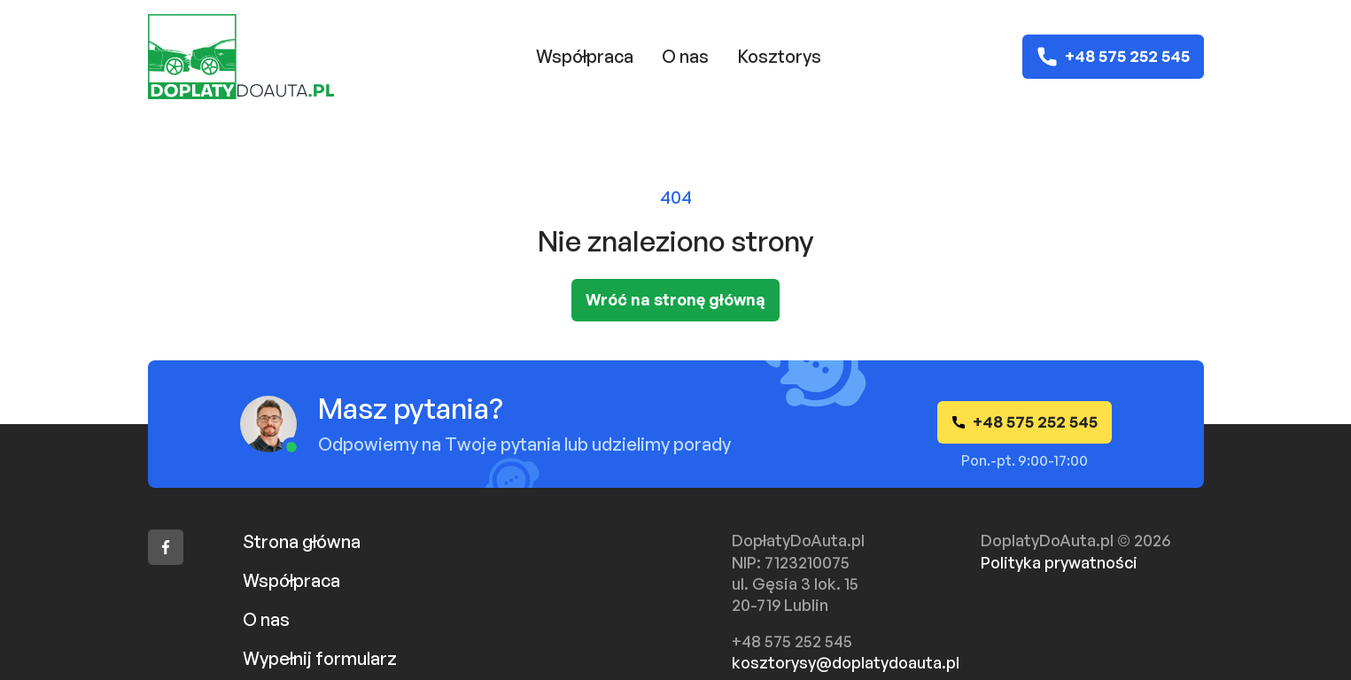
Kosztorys (779, 56)
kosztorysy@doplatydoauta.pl (845, 662)
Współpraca (584, 56)
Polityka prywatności (1059, 562)
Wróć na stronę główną (675, 299)
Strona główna (302, 541)
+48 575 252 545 (1113, 56)
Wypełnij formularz (320, 658)
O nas (685, 56)
